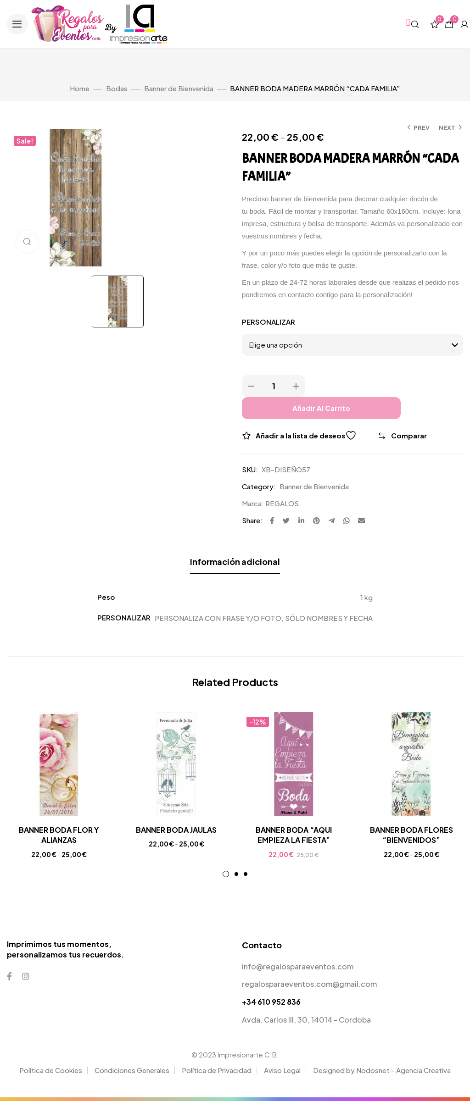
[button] (18, 24)
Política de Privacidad (217, 1070)
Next (447, 127)
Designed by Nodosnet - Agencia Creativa (382, 1070)
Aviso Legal (282, 1070)
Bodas (117, 88)
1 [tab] (226, 874)
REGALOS (282, 503)
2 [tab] (236, 874)
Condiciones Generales (132, 1070)
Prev (422, 127)
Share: (252, 520)
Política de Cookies (50, 1070)
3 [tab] (245, 874)
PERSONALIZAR (268, 321)
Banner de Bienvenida (178, 88)
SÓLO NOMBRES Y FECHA (329, 618)
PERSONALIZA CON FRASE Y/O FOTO (218, 618)
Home (80, 88)
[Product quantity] (273, 386)
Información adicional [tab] (235, 561)
